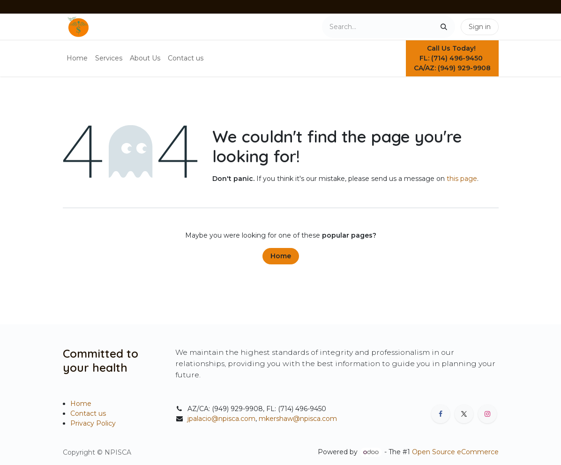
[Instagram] (487, 414)
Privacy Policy (93, 423)
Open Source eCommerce (455, 452)
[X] (464, 414)
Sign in (480, 26)
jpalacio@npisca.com (221, 418)
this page (462, 178)
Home (280, 256)
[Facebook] (440, 414)
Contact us (88, 413)
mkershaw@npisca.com (298, 418)
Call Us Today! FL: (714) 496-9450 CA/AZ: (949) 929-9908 (452, 58)
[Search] (444, 26)
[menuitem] (77, 58)
